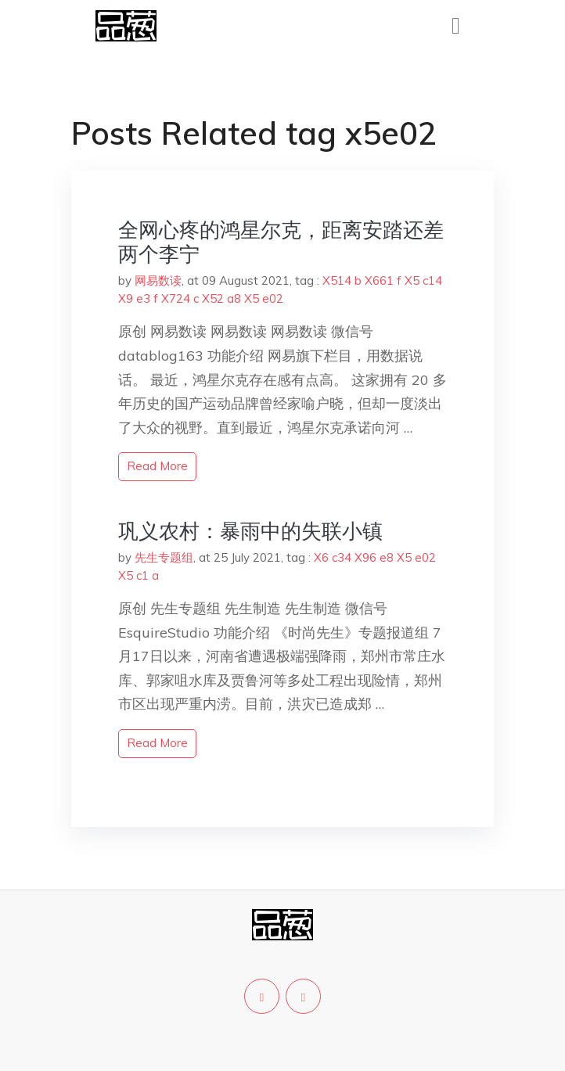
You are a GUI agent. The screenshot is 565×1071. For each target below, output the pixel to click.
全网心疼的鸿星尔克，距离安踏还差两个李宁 (281, 242)
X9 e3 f (138, 298)
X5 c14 (423, 280)
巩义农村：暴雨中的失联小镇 (250, 531)
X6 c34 (332, 557)
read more (157, 465)
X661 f (383, 280)
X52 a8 (221, 298)
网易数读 (158, 280)
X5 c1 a (138, 575)
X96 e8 (374, 557)
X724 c (180, 298)
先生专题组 (164, 557)
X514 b (342, 280)
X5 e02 (263, 298)
